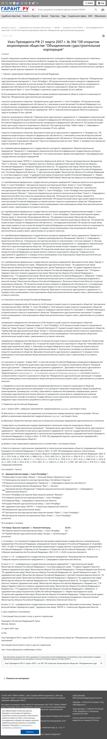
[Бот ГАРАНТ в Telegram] (25, 3)
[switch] (34, 10)
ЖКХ (90, 16)
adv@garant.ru (83, 711)
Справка (5, 54)
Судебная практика (11, 16)
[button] (103, 9)
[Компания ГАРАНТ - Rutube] (33, 3)
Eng (101, 3)
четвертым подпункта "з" (69, 373)
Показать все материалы (16, 678)
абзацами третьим (47, 373)
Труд (63, 16)
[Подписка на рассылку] (2, 3)
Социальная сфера (77, 16)
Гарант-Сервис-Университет (49, 734)
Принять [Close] (30, 732)
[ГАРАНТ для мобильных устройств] (6, 3)
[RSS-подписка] (37, 3)
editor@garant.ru (79, 704)
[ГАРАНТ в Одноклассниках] (29, 3)
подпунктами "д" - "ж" (27, 373)
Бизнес (44, 16)
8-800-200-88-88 (79, 695)
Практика (54, 16)
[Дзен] (14, 3)
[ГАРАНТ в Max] (17, 3)
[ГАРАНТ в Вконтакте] (10, 3)
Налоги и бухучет (31, 16)
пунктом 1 (65, 409)
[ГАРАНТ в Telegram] (22, 3)
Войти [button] (89, 3)
